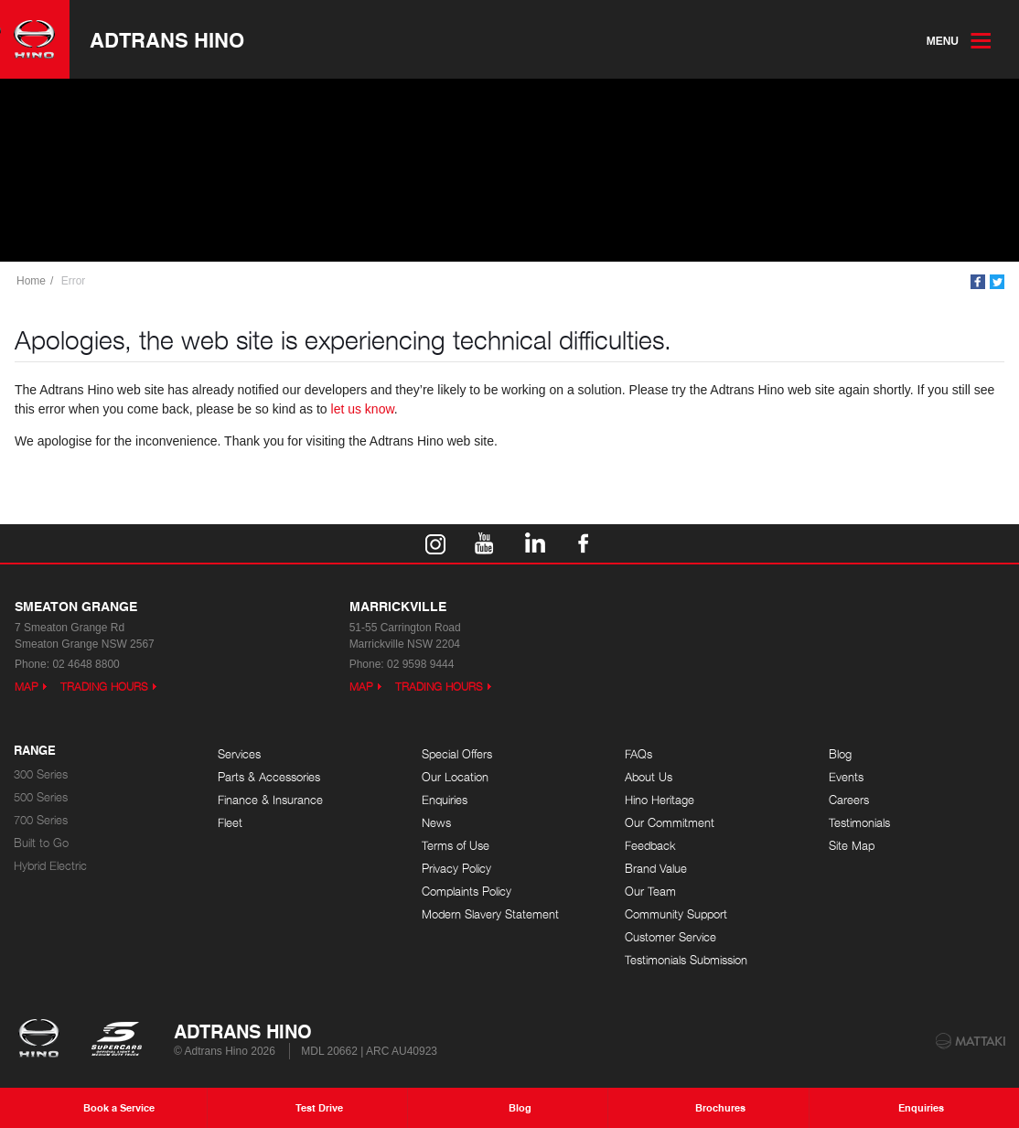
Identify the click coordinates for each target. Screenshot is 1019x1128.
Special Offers (457, 754)
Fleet (230, 823)
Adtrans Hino (167, 39)
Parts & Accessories (269, 777)
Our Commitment (669, 823)
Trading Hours (104, 686)
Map (26, 686)
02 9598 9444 (420, 664)
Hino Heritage (659, 800)
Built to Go (41, 843)
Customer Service (670, 937)
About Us (648, 777)
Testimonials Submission (686, 960)
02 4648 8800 (85, 664)
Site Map (851, 846)
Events (846, 777)
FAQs (638, 754)
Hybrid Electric (50, 866)
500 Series (41, 797)
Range (35, 751)
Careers (849, 800)
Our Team (650, 891)
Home (31, 280)
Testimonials (859, 823)
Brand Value (656, 869)
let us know (362, 409)
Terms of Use (455, 846)
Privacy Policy (456, 869)
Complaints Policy (466, 891)
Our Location (455, 777)
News (436, 823)
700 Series (41, 820)
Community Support (676, 914)
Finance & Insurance (270, 800)
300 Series (41, 774)
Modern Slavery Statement (490, 914)
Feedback (650, 846)
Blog (840, 754)
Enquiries (444, 800)
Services (239, 754)
